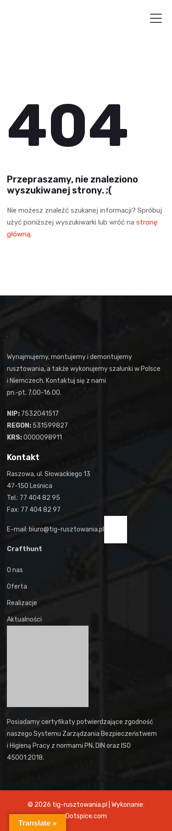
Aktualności (24, 619)
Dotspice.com (86, 816)
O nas (15, 570)
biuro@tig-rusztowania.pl (66, 529)
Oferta (17, 586)
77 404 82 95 (40, 498)
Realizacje (22, 603)
